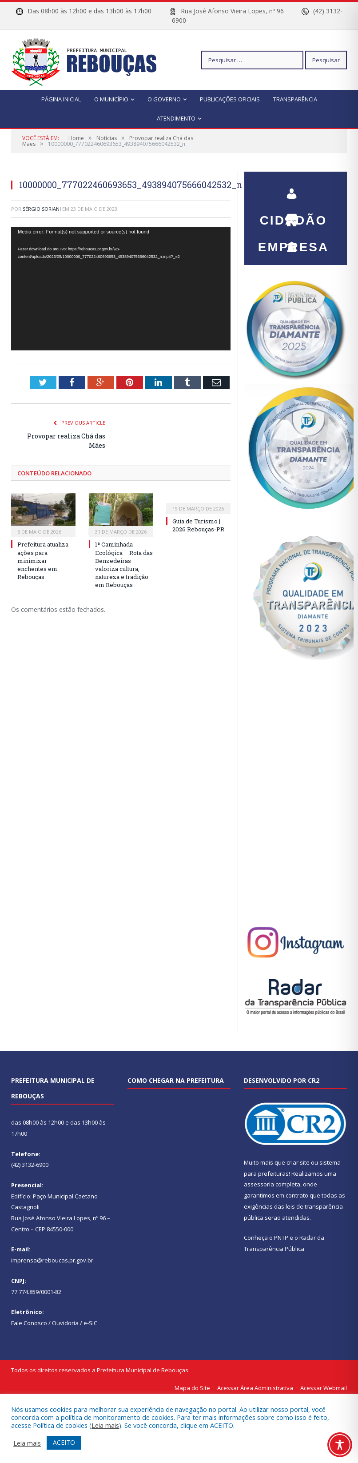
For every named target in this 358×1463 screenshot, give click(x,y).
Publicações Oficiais (230, 99)
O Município (111, 99)
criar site (298, 1162)
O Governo (164, 99)
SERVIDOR (293, 242)
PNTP (281, 1238)
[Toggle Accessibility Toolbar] (339, 1444)
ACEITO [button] (64, 1442)
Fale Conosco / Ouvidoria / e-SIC (54, 1323)
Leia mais (105, 1425)
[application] (121, 289)
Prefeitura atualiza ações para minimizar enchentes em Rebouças (42, 560)
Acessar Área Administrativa (255, 1388)
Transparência (295, 99)
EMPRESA (293, 216)
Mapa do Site (192, 1388)
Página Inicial (61, 99)
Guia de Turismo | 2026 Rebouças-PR (198, 525)
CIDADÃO (293, 189)
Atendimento (176, 118)
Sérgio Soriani (42, 208)
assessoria (259, 1184)
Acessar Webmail (323, 1388)
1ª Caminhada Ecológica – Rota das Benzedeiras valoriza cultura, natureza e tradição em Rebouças (124, 564)
